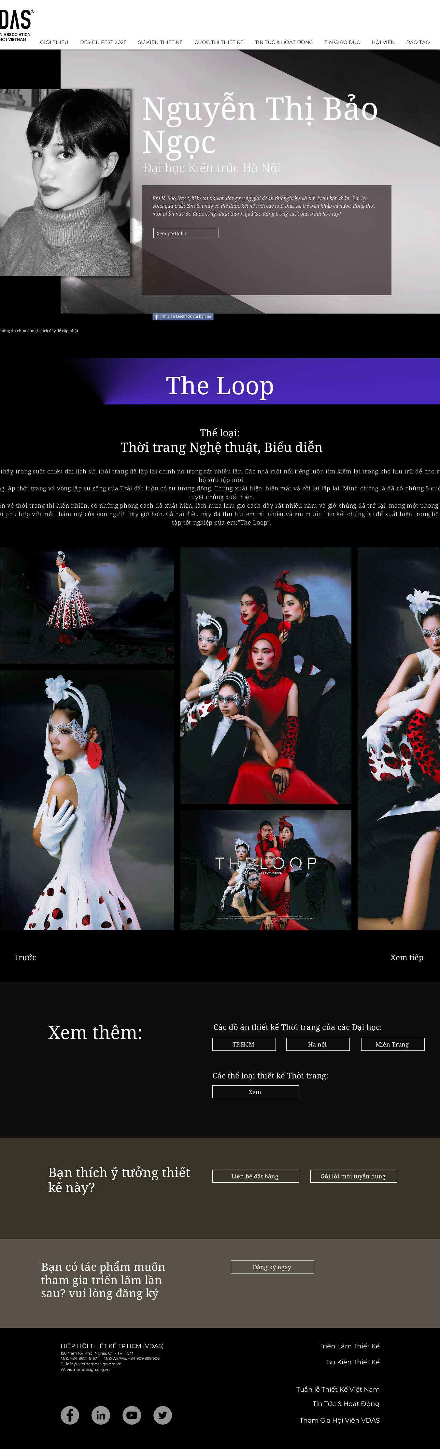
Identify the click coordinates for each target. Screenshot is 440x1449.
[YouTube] (131, 1415)
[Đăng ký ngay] (272, 1266)
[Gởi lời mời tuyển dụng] (353, 1176)
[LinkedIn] (101, 1415)
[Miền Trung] (393, 1044)
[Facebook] (70, 1415)
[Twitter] (162, 1415)
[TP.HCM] (244, 1044)
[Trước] (35, 957)
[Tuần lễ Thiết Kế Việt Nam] (330, 1389)
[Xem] (255, 1091)
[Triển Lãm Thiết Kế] (324, 1346)
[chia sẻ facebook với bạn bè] (183, 316)
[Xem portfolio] (186, 233)
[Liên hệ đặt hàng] (255, 1176)
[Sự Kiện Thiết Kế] (334, 1362)
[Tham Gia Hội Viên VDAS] (331, 1420)
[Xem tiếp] (408, 957)
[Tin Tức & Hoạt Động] (331, 1403)
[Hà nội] (318, 1044)
